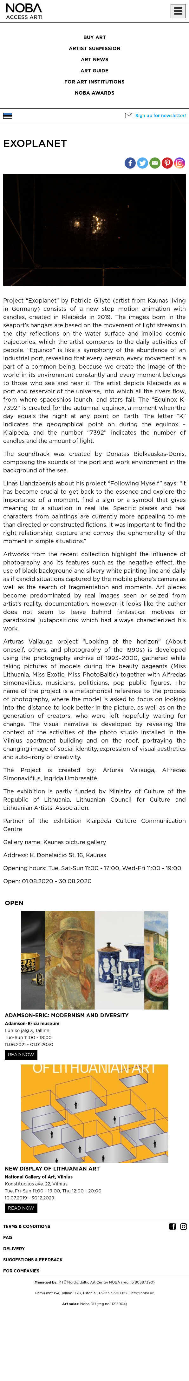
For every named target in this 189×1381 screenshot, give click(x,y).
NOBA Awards (94, 93)
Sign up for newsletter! (160, 116)
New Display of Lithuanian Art (52, 1169)
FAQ (7, 1238)
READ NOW (21, 1055)
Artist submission (95, 49)
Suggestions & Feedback (32, 1260)
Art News (94, 60)
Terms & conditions (26, 1227)
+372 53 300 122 (112, 1293)
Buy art (94, 38)
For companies (21, 1271)
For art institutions (94, 82)
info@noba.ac (142, 1293)
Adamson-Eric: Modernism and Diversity (66, 1015)
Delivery (14, 1249)
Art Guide (94, 71)
